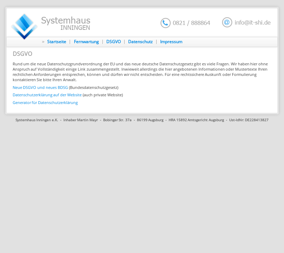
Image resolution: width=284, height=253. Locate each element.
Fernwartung (86, 42)
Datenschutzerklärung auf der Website (47, 94)
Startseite (56, 42)
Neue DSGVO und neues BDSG (40, 87)
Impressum (171, 42)
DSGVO (113, 42)
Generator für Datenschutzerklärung (45, 102)
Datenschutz (140, 42)
